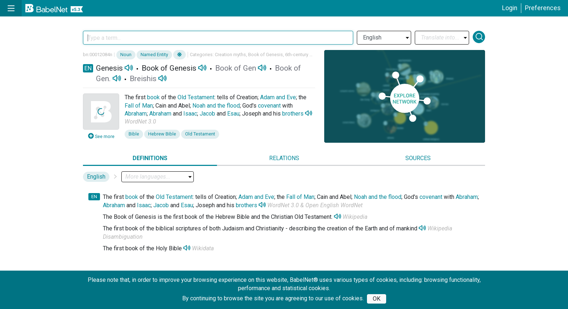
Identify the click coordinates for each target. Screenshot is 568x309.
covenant (269, 105)
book (153, 97)
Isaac (190, 113)
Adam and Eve (278, 97)
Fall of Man (139, 105)
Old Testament (196, 97)
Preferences (543, 8)
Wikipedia (355, 216)
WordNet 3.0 (140, 121)
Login (509, 8)
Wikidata (203, 248)
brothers (293, 113)
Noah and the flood (216, 105)
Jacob (207, 113)
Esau (233, 113)
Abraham (136, 113)
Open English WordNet (334, 205)
